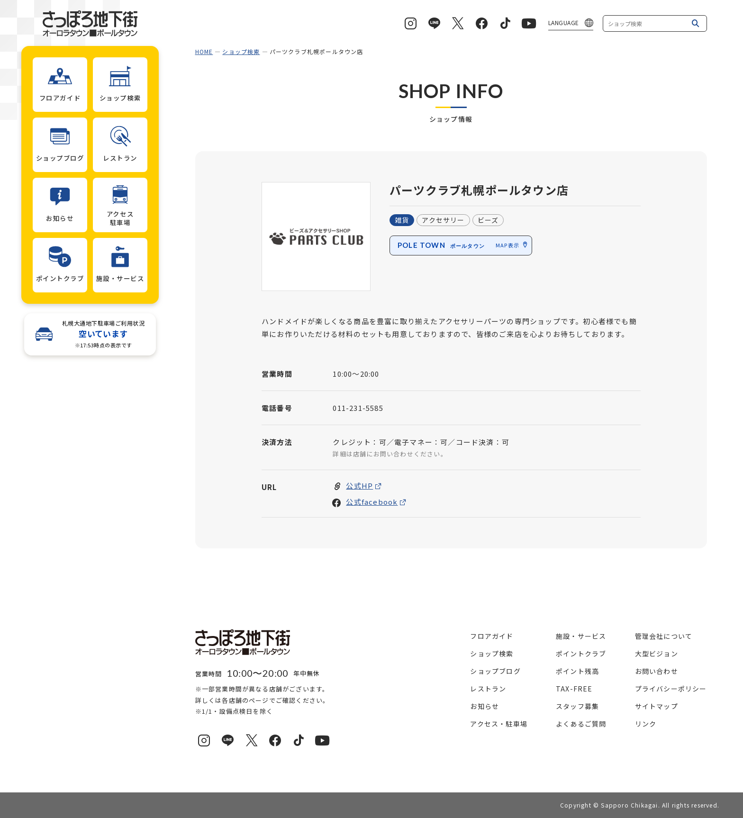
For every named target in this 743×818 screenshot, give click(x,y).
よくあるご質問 (581, 723)
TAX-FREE (574, 688)
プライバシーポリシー (671, 688)
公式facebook (372, 502)
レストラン (488, 688)
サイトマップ (656, 706)
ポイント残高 (577, 671)
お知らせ (484, 706)
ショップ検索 (241, 51)
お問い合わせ (656, 671)
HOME (204, 51)
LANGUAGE (563, 22)
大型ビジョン (656, 653)
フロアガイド (491, 636)
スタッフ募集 (577, 706)
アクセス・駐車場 (498, 723)
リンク (646, 723)
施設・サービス (581, 636)
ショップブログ (495, 671)
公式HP (359, 486)
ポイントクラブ (581, 653)
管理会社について (664, 636)
